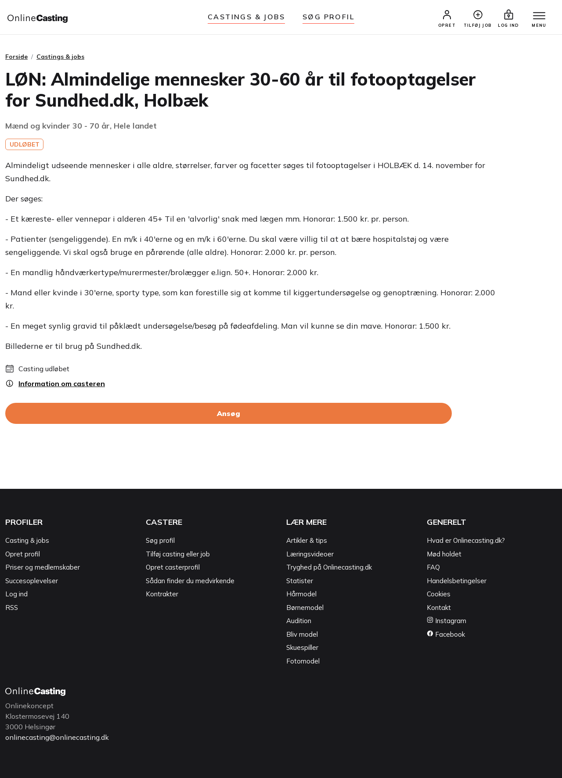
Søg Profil (328, 16)
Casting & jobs (27, 540)
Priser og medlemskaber (42, 567)
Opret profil (22, 554)
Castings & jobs (246, 16)
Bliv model (302, 634)
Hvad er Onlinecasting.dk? (466, 540)
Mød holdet (444, 554)
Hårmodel (301, 594)
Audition (298, 621)
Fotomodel (303, 661)
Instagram (446, 621)
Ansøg (228, 413)
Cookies (438, 594)
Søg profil (160, 540)
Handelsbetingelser (456, 581)
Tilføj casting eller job (178, 554)
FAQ (433, 567)
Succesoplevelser (31, 581)
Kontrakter (162, 594)
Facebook (446, 634)
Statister (299, 581)
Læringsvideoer (310, 554)
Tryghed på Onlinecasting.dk (329, 567)
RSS (11, 607)
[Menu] (539, 16)
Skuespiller (302, 647)
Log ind (16, 594)
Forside (16, 57)
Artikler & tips (306, 540)
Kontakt (439, 607)
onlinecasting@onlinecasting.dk (57, 737)
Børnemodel (305, 607)
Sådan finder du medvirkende (190, 581)
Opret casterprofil (173, 567)
